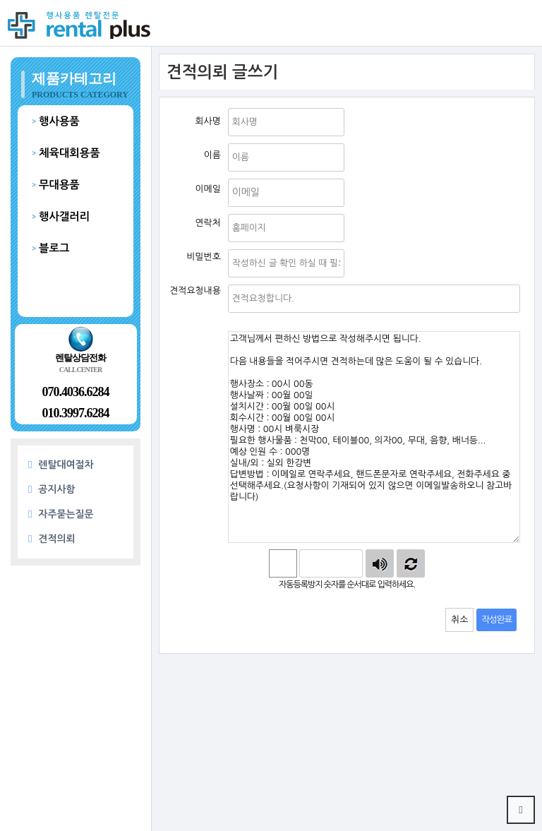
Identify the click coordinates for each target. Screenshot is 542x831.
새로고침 (411, 563)
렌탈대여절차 (61, 465)
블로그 (54, 248)
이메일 (221, 175)
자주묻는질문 (61, 514)
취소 (459, 619)
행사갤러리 (64, 216)
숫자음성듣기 (380, 563)
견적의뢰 (51, 539)
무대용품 (59, 184)
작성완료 (496, 619)
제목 (221, 281)
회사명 (221, 104)
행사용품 (59, 121)
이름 (221, 140)
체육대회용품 (69, 153)
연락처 (221, 210)
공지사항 (51, 489)
